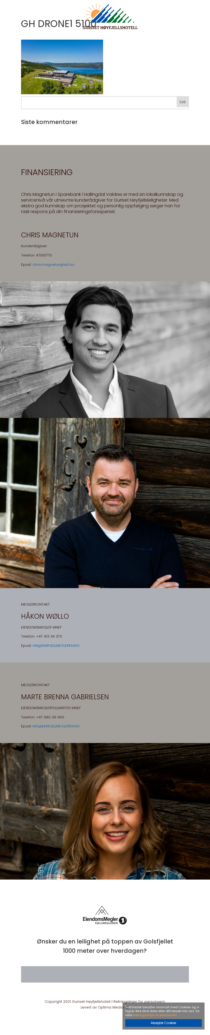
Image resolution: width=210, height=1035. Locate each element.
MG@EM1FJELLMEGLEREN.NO (56, 726)
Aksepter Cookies (163, 1023)
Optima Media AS (113, 1007)
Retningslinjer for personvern (139, 1001)
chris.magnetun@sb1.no (53, 264)
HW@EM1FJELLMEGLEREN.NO (56, 645)
